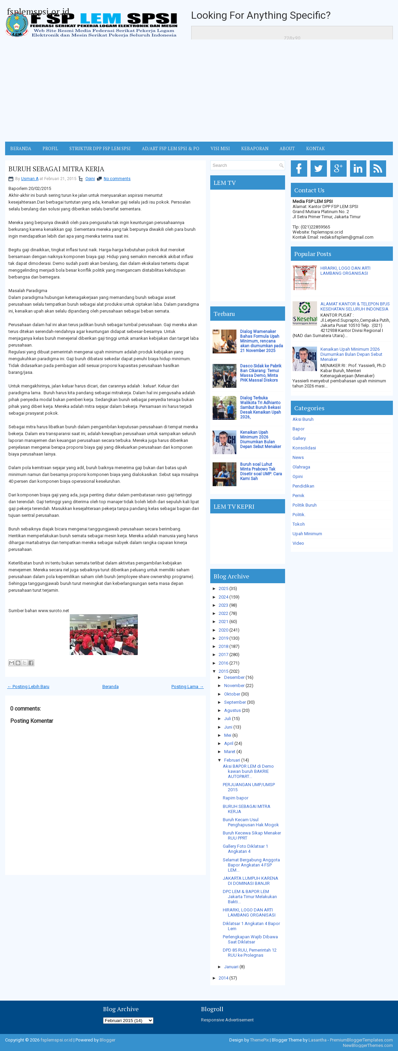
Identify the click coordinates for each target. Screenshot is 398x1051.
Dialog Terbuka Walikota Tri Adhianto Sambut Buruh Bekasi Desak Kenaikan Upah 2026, (260, 407)
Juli (227, 718)
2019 (223, 638)
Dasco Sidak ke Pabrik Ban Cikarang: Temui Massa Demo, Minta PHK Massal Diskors (260, 373)
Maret (229, 751)
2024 (223, 597)
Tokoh (299, 524)
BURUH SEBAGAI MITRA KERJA (56, 168)
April (228, 743)
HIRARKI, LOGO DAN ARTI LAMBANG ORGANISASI (249, 912)
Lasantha (318, 1039)
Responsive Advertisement (227, 1019)
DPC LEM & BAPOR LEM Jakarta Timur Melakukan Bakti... (250, 896)
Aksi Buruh (303, 419)
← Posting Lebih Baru (28, 686)
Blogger (107, 1039)
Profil (50, 148)
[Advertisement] (199, 90)
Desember (234, 677)
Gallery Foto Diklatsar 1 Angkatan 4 (245, 849)
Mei (227, 735)
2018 (223, 646)
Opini (90, 178)
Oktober (232, 694)
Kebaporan (254, 148)
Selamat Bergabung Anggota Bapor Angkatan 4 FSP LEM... (251, 865)
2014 (223, 978)
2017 (223, 654)
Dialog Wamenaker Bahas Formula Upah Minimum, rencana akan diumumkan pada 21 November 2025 (261, 341)
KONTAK (315, 148)
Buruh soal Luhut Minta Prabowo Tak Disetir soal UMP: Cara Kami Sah (261, 471)
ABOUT (287, 148)
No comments (117, 178)
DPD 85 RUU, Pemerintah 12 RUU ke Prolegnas (250, 953)
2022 (223, 613)
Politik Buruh (305, 505)
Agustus (232, 710)
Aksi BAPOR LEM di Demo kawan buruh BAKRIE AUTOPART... (248, 771)
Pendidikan (303, 486)
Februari (232, 760)
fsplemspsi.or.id (38, 11)
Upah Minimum (307, 533)
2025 (223, 588)
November (234, 685)
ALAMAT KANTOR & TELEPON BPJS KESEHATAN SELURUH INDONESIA (355, 306)
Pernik (298, 495)
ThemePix (259, 1039)
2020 (223, 630)
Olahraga (301, 466)
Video (298, 543)
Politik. (299, 514)
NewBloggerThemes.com (368, 1045)
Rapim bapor (235, 797)
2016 (223, 663)
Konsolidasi (304, 447)
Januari (231, 966)
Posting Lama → (187, 686)
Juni (228, 727)
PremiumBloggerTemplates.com (361, 1039)
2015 (223, 671)
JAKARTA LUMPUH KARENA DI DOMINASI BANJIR (250, 881)
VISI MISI (220, 148)
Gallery (299, 438)
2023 (223, 605)
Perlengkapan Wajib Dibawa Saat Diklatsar (250, 939)
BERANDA (20, 148)
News (298, 457)
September (235, 702)
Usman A (29, 178)
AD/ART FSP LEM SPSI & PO (170, 148)
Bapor (298, 428)
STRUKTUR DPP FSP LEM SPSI (100, 148)
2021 (223, 621)
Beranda (110, 686)
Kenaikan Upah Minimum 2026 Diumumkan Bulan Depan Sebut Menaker (260, 439)
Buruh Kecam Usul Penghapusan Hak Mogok (251, 822)
